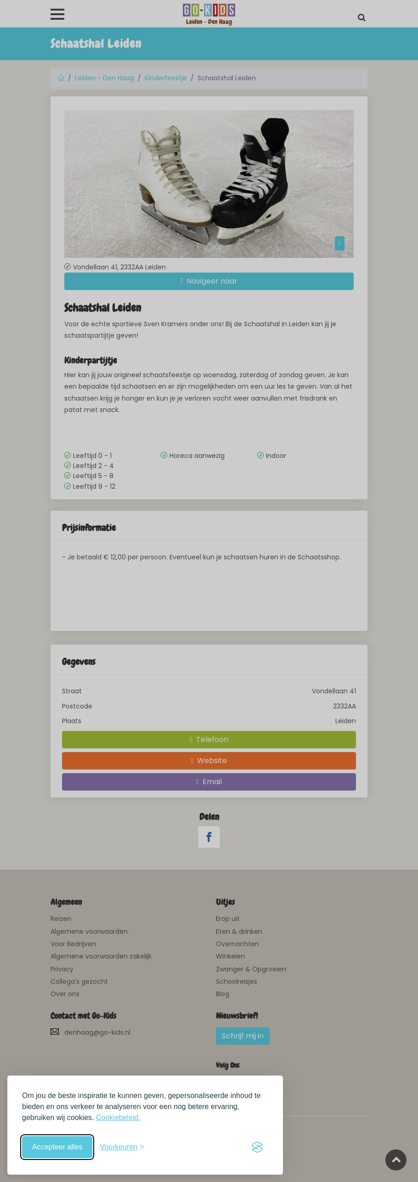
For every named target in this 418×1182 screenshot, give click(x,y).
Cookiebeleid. (118, 1117)
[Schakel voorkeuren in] (122, 1147)
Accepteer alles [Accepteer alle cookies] (57, 1147)
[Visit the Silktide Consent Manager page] (257, 1147)
